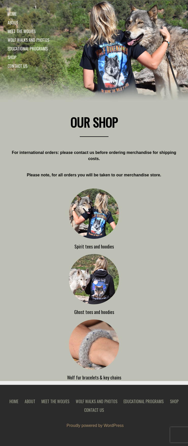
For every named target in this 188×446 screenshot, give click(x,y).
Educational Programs (28, 49)
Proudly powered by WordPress (95, 425)
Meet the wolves (22, 31)
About (13, 23)
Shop (12, 57)
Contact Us (17, 66)
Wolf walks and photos (28, 40)
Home (12, 14)
